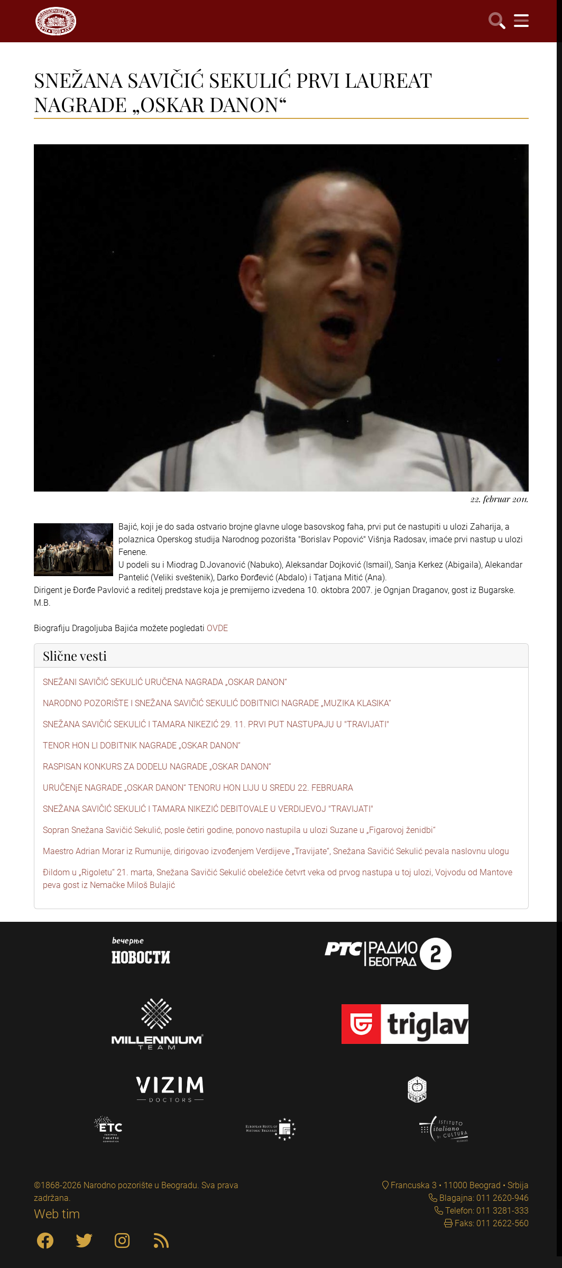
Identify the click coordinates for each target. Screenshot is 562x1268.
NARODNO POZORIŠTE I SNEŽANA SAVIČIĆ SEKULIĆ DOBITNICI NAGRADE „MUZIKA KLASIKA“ (217, 703)
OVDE (217, 628)
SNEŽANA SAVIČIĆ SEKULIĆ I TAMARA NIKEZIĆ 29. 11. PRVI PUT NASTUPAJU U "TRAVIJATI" (216, 724)
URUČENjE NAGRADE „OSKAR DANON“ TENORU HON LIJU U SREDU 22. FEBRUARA (198, 788)
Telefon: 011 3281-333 (486, 1211)
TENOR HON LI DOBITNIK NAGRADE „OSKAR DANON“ (142, 746)
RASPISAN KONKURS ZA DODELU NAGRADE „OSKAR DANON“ (157, 767)
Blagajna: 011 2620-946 (483, 1198)
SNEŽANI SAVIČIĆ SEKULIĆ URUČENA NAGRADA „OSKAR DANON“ (165, 682)
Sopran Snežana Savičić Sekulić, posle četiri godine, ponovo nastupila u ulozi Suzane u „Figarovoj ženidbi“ (239, 830)
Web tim (57, 1214)
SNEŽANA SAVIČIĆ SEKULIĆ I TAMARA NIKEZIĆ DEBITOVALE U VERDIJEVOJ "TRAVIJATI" (208, 809)
